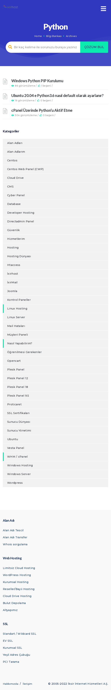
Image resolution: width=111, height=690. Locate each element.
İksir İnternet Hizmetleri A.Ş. (88, 683)
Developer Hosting (20, 212)
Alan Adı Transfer (15, 537)
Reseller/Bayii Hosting (19, 589)
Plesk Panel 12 (17, 378)
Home (38, 36)
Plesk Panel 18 (17, 387)
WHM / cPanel (17, 456)
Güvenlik (13, 230)
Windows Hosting (20, 465)
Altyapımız (10, 610)
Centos (12, 160)
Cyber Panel (16, 195)
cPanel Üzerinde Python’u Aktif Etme (41, 110)
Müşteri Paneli (17, 334)
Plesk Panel (15, 369)
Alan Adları (14, 143)
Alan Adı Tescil (13, 530)
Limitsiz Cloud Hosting (19, 568)
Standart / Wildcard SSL (19, 633)
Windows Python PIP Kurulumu (37, 80)
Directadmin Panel (20, 221)
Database (14, 204)
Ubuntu (12, 439)
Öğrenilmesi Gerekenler (24, 352)
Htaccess (13, 265)
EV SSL (8, 640)
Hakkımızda (10, 683)
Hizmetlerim (16, 239)
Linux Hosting (17, 308)
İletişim (27, 683)
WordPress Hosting (17, 575)
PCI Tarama (11, 661)
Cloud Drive (15, 178)
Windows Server (19, 474)
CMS (10, 186)
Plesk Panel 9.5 (18, 395)
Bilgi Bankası (54, 36)
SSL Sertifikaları (18, 413)
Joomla (12, 291)
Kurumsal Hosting (15, 582)
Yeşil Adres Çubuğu (16, 654)
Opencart (14, 361)
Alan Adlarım (16, 151)
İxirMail (12, 282)
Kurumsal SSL (12, 647)
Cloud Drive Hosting (17, 596)
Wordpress (15, 482)
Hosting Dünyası (19, 256)
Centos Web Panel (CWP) (25, 169)
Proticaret (14, 404)
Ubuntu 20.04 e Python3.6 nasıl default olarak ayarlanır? (57, 95)
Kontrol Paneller (19, 300)
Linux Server (16, 317)
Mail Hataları (16, 326)
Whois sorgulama (15, 544)
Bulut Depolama (14, 603)
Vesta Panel (15, 448)
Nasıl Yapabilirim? (19, 343)
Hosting (13, 247)
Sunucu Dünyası (18, 422)
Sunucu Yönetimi (19, 430)
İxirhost (12, 273)
